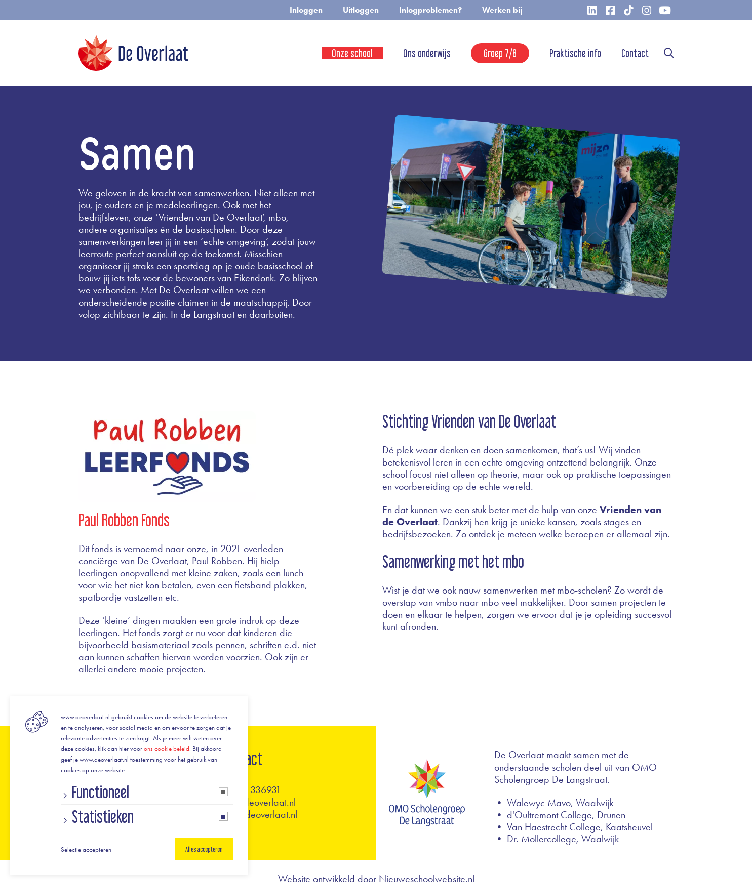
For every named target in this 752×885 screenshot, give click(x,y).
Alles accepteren (204, 849)
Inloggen (306, 10)
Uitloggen (361, 10)
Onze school (352, 53)
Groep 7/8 (500, 53)
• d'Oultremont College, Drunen (559, 815)
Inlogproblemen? (430, 10)
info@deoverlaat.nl (259, 802)
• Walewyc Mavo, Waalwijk (553, 802)
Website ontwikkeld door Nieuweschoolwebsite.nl (376, 879)
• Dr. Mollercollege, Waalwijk (556, 839)
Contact (635, 53)
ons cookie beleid (166, 748)
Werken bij (502, 10)
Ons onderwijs (427, 53)
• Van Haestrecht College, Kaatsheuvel (573, 827)
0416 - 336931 (251, 790)
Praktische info (575, 53)
